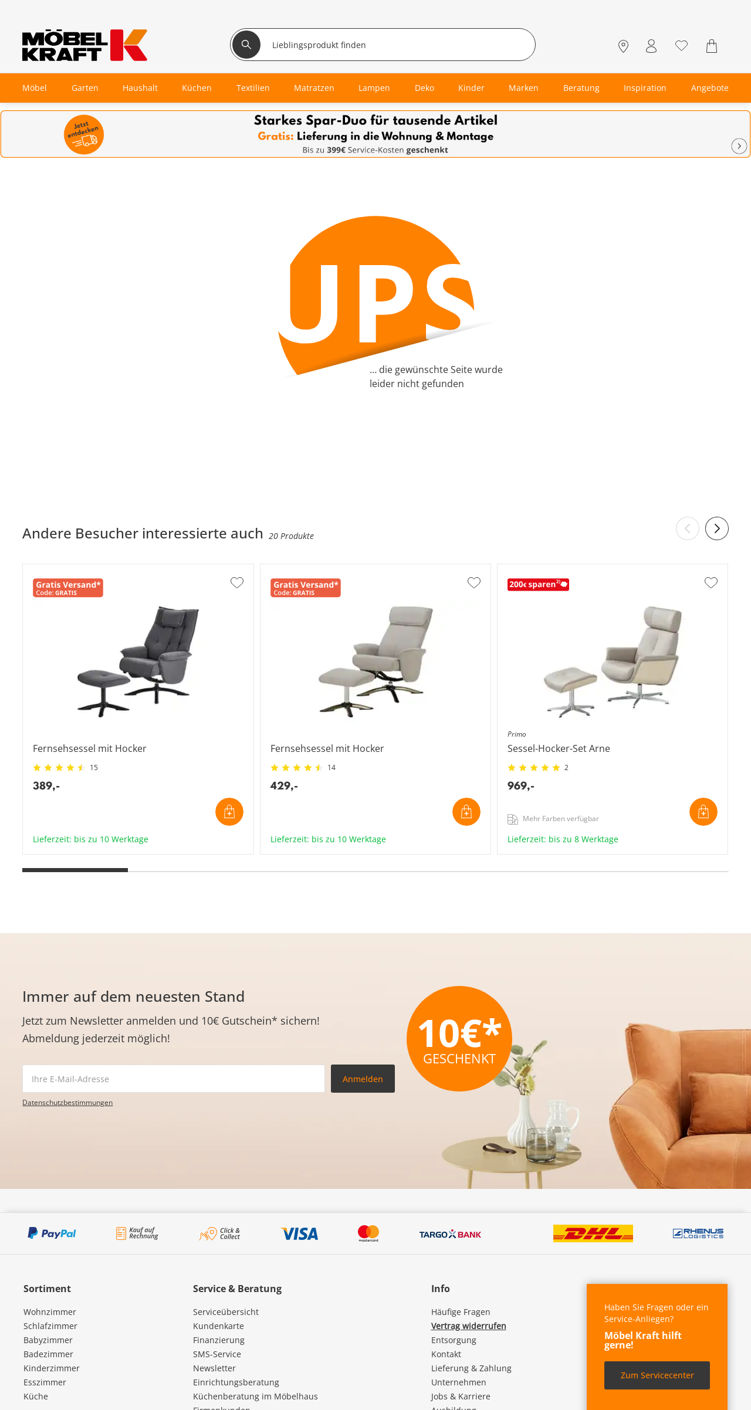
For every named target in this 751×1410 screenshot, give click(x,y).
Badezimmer (48, 1354)
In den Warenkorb (229, 812)
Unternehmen (458, 1382)
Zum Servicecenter (657, 1375)
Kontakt (446, 1354)
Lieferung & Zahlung (471, 1368)
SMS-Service (217, 1354)
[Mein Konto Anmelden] (651, 46)
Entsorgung (453, 1339)
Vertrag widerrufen (468, 1325)
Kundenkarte (218, 1325)
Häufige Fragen (460, 1311)
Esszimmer (44, 1382)
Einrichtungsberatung (236, 1382)
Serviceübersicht (226, 1311)
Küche (35, 1396)
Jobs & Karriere (460, 1396)
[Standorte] (623, 46)
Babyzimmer (48, 1339)
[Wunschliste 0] (681, 45)
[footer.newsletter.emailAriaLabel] (173, 1079)
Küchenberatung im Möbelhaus (255, 1396)
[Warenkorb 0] (713, 46)
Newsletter (214, 1368)
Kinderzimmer (51, 1368)
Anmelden (363, 1078)
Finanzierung (219, 1339)
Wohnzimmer (49, 1311)
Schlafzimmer (50, 1325)
